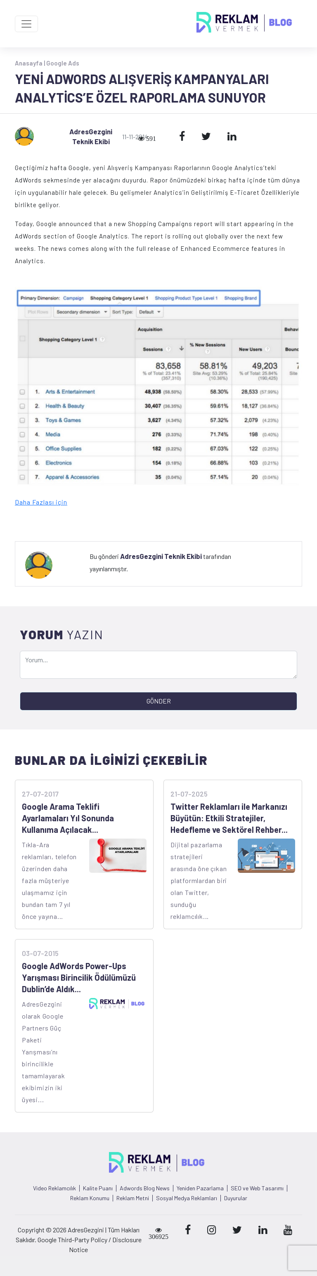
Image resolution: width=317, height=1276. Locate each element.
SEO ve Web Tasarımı (257, 1188)
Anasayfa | (30, 63)
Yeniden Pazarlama (200, 1188)
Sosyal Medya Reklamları (186, 1198)
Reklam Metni (132, 1198)
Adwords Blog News (145, 1188)
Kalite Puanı (98, 1188)
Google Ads (62, 63)
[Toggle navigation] (26, 24)
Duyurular (235, 1198)
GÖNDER (159, 701)
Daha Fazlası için (41, 502)
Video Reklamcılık (54, 1188)
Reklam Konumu (89, 1198)
